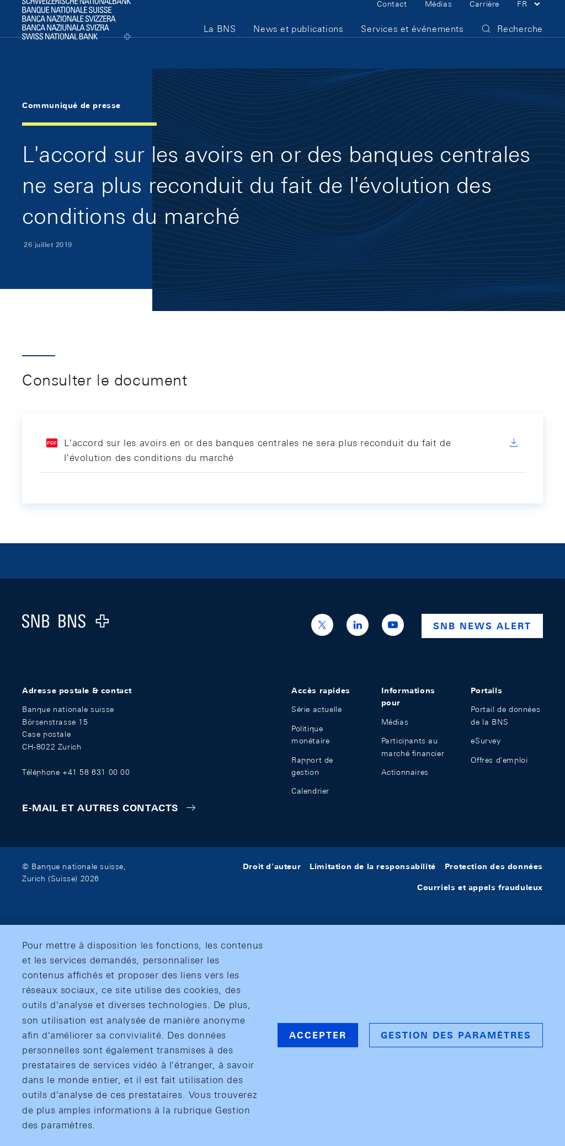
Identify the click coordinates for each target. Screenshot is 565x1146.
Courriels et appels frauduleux (480, 887)
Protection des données (494, 866)
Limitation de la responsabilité (373, 866)
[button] (530, 21)
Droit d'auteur (272, 866)
